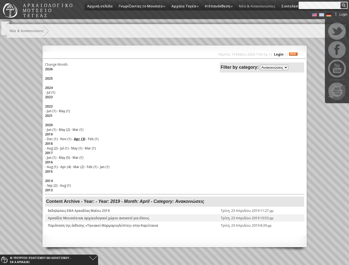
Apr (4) (65, 167)
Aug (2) (52, 148)
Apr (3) (79, 139)
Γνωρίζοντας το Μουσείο (140, 6)
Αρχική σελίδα (100, 6)
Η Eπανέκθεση (217, 6)
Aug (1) (52, 167)
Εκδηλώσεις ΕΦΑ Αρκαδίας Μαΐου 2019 (79, 210)
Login (343, 14)
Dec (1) (52, 139)
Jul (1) (51, 92)
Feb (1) (93, 139)
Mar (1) (78, 129)
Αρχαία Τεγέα (184, 6)
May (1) (64, 111)
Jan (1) (104, 167)
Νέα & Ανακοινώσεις (257, 6)
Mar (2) (78, 167)
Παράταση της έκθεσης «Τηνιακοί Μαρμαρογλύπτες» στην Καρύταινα (103, 225)
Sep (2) (52, 185)
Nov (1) (65, 139)
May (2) (64, 129)
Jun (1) (51, 111)
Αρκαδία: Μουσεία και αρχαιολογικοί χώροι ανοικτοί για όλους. (99, 218)
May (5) (64, 157)
